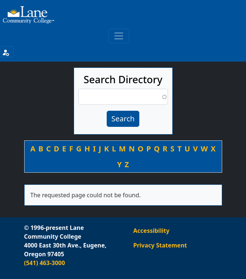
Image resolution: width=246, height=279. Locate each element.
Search (123, 119)
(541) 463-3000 (44, 263)
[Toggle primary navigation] (119, 36)
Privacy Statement (160, 245)
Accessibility (151, 231)
